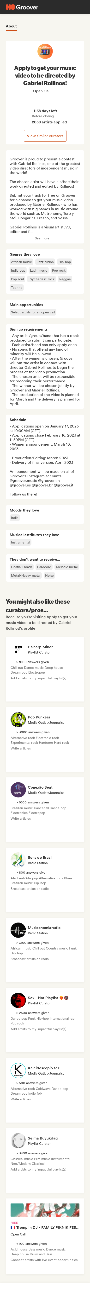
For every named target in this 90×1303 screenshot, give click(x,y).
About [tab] (11, 26)
